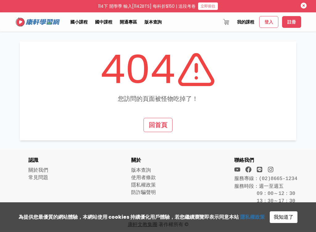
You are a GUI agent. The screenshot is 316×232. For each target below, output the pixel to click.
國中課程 (103, 22)
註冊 (291, 22)
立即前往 (208, 6)
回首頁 (158, 125)
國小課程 (79, 22)
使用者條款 (143, 177)
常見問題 (38, 177)
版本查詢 (153, 22)
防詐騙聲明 (143, 192)
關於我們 (38, 170)
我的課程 (245, 22)
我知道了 (283, 217)
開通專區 (128, 22)
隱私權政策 (252, 217)
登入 (268, 22)
